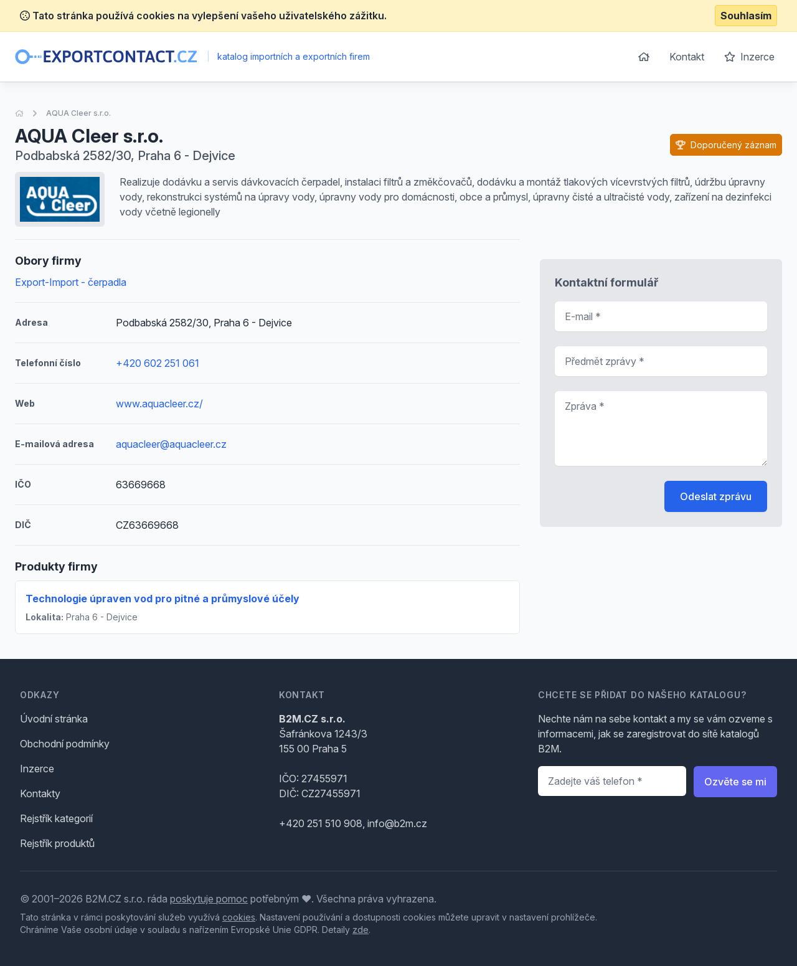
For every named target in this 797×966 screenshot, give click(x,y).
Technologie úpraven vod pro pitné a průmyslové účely (162, 598)
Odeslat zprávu (716, 496)
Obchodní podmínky (65, 743)
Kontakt (686, 56)
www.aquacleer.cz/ (159, 403)
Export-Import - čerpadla (70, 282)
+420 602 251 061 (157, 363)
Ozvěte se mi (735, 781)
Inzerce (749, 56)
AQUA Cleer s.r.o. (78, 113)
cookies (238, 917)
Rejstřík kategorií (56, 818)
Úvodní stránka (54, 719)
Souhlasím (745, 15)
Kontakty (40, 793)
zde (360, 929)
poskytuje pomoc (209, 899)
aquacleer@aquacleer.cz (171, 444)
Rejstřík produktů (57, 843)
